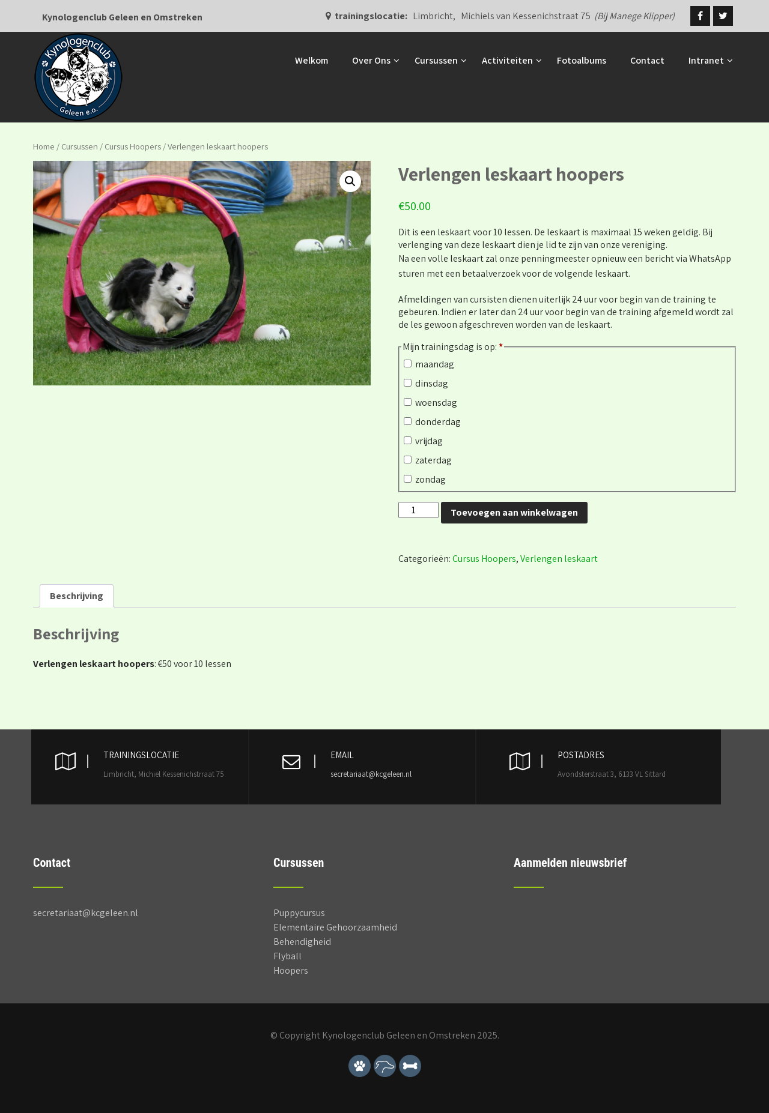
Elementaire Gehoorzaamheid (335, 927)
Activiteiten (507, 60)
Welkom (311, 60)
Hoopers (290, 970)
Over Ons (371, 60)
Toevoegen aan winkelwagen (514, 512)
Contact (647, 60)
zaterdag (428, 460)
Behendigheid (302, 941)
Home (44, 146)
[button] (350, 181)
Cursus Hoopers (133, 146)
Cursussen (436, 60)
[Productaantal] (418, 510)
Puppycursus (299, 912)
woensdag (430, 402)
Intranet (706, 60)
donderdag (432, 421)
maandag (429, 364)
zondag (425, 479)
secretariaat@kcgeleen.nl (371, 774)
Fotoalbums (581, 60)
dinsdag (426, 383)
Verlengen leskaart (559, 558)
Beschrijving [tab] (76, 596)
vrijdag (423, 441)
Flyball (287, 956)
